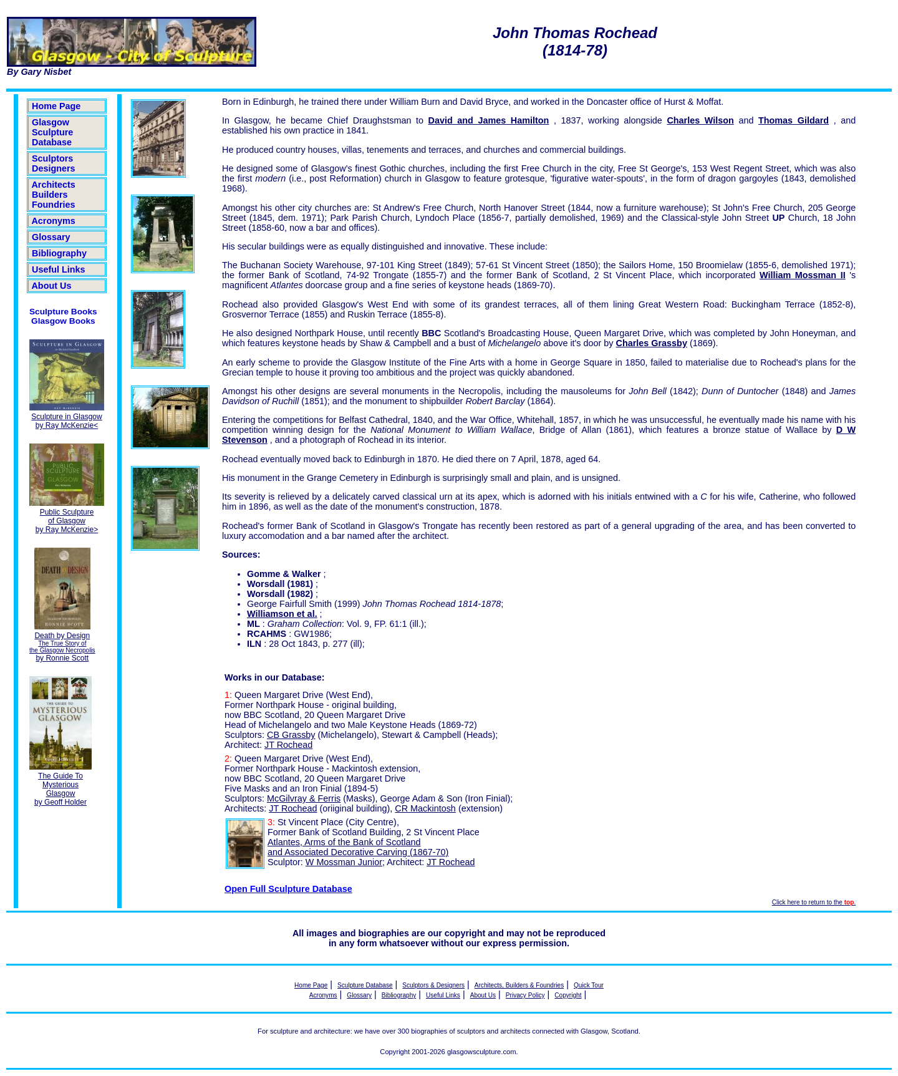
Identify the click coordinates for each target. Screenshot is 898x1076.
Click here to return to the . (814, 902)
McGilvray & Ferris (303, 798)
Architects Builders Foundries (53, 195)
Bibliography (59, 253)
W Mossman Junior (344, 862)
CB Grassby (291, 735)
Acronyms (53, 221)
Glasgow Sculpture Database (52, 132)
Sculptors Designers (53, 163)
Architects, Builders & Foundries (519, 985)
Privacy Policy (525, 995)
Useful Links (58, 269)
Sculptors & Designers (433, 985)
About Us (51, 286)
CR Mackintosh (425, 808)
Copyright (567, 995)
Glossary (51, 237)
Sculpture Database (365, 985)
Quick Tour (589, 985)
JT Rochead (288, 745)
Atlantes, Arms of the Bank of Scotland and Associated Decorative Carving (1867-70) (358, 847)
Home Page (56, 106)
